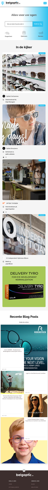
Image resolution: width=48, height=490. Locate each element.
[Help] (38, 24)
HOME (10, 483)
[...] (19, 24)
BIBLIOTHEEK (34, 486)
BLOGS (33, 483)
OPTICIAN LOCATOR (14, 486)
